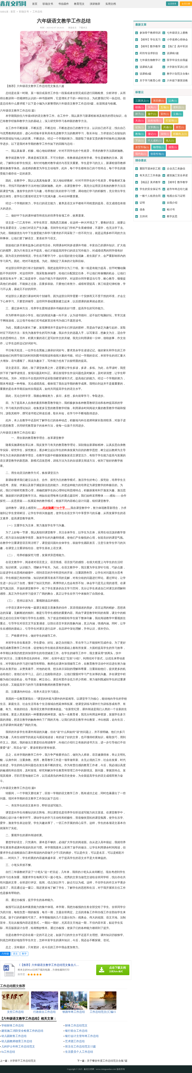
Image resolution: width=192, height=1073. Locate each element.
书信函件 (63, 3)
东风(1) (152, 107)
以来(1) (172, 100)
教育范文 (79, 3)
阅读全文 (72, 27)
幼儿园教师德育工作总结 (16, 1041)
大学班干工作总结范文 (23, 1060)
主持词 (143, 216)
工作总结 (37, 11)
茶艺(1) (180, 127)
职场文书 (48, 3)
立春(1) (177, 114)
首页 (34, 3)
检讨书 (171, 209)
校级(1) (139, 107)
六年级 (5, 953)
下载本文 (83, 27)
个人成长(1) (155, 140)
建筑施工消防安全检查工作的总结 (22, 1030)
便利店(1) (178, 107)
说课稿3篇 (173, 53)
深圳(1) (165, 134)
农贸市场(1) (142, 147)
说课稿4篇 (146, 73)
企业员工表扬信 (176, 168)
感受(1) (172, 147)
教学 (24, 953)
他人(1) (170, 140)
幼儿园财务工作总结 (14, 1035)
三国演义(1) (142, 100)
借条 (142, 209)
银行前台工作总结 (76, 1030)
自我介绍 (172, 202)
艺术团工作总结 (75, 1041)
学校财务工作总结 (12, 1025)
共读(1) (167, 127)
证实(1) (139, 127)
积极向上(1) (180, 134)
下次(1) (139, 140)
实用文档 (110, 3)
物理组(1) (158, 147)
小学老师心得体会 (177, 39)
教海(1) (139, 134)
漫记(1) (152, 134)
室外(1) (165, 114)
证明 (142, 202)
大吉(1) (139, 120)
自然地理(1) (155, 120)
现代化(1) (140, 153)
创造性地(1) (157, 153)
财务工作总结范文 (76, 1025)
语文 (15, 953)
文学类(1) (153, 127)
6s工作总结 (8, 1051)
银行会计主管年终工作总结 (82, 1035)
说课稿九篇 (146, 66)
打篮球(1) (171, 120)
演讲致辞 (95, 3)
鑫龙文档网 (89, 1069)
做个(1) (152, 114)
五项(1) (165, 107)
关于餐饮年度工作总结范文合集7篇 (107, 1060)
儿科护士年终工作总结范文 (18, 1046)
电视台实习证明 (176, 195)
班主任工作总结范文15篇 (80, 1046)
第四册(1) (158, 100)
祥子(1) (139, 114)
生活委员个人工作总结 (79, 1051)
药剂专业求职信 (149, 53)
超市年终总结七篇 (177, 189)
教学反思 (172, 216)
